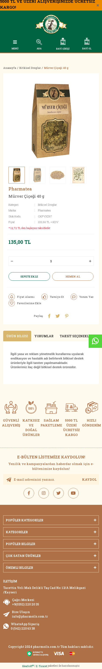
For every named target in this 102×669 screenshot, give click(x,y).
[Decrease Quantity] (12, 261)
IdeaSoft (28, 666)
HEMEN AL (73, 276)
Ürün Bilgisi (17, 336)
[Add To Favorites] (24, 303)
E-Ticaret (41, 666)
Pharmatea (20, 189)
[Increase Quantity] (90, 261)
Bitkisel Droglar (47, 205)
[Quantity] (51, 261)
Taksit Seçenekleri (77, 336)
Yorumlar (43, 336)
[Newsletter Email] (51, 479)
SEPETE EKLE (29, 276)
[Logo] (51, 25)
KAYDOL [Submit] (89, 479)
